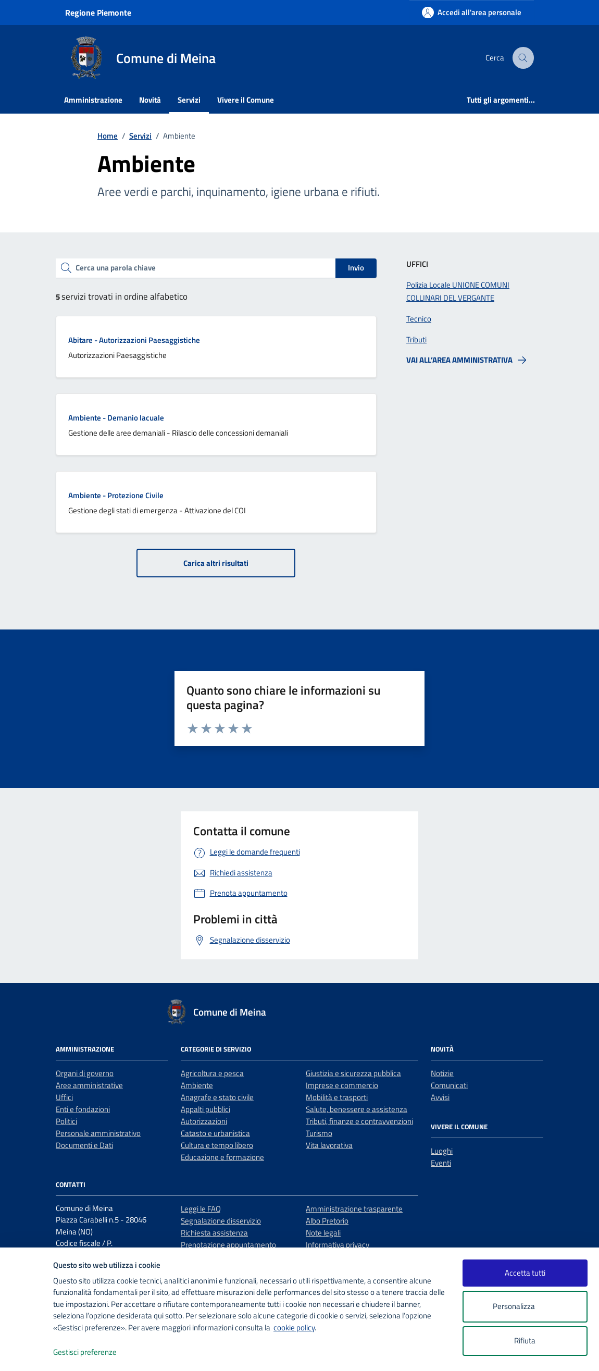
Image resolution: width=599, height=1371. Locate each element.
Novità (150, 100)
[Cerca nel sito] (523, 57)
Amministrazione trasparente (354, 1209)
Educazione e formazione (222, 1157)
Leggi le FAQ (201, 1209)
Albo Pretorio (327, 1221)
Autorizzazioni (204, 1121)
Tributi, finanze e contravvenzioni (359, 1121)
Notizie (442, 1073)
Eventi (441, 1163)
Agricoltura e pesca (212, 1073)
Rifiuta (524, 1341)
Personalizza (525, 1307)
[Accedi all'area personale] (471, 12)
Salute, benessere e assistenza (356, 1109)
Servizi (189, 100)
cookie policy (294, 1327)
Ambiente (197, 1085)
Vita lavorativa (329, 1145)
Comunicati (449, 1085)
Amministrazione (93, 100)
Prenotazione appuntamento (228, 1245)
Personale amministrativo (98, 1133)
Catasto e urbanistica (215, 1133)
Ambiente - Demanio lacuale (116, 418)
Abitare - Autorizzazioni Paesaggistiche (134, 340)
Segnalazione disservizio (221, 1221)
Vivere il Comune (245, 100)
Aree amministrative (89, 1085)
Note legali (323, 1233)
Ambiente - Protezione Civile (116, 495)
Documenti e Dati (84, 1145)
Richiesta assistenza (214, 1233)
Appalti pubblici (205, 1109)
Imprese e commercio (342, 1085)
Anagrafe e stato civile (217, 1097)
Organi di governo (85, 1073)
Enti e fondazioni (83, 1109)
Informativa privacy (337, 1245)
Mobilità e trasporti (337, 1097)
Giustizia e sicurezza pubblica (353, 1073)
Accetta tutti (525, 1273)
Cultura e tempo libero (217, 1145)
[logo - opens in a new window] (27, 1352)
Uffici (64, 1097)
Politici (66, 1121)
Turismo (319, 1133)
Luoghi (442, 1151)
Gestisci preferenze (96, 1352)
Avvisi (440, 1097)
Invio (356, 268)
